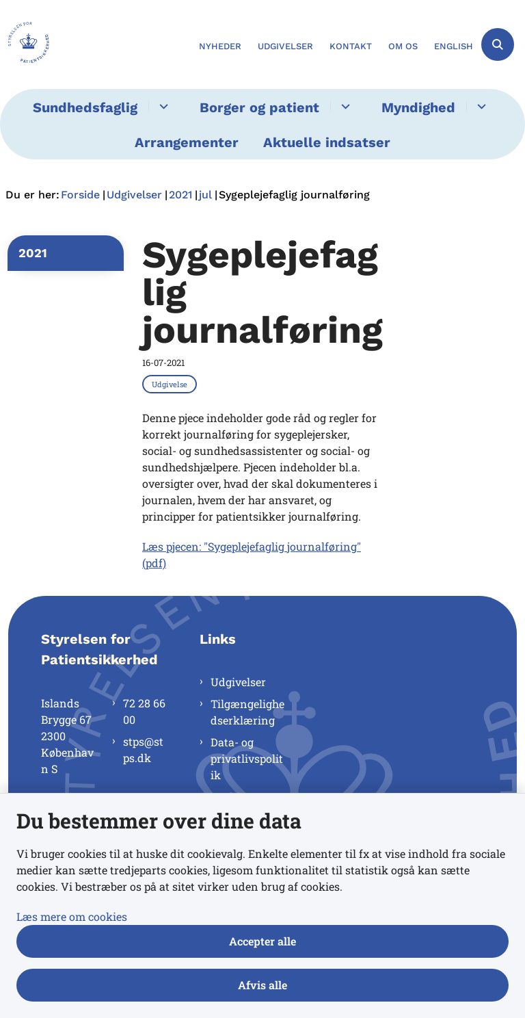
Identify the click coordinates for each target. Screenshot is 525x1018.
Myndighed (418, 107)
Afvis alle (262, 985)
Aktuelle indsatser (326, 142)
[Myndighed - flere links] (479, 106)
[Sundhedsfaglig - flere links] (161, 106)
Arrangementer (187, 142)
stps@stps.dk (143, 749)
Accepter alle (262, 941)
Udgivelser (238, 682)
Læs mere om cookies (71, 916)
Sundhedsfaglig (85, 107)
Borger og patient (259, 107)
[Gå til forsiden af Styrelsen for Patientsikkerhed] (24, 44)
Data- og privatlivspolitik (247, 758)
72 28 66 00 (144, 711)
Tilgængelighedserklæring (247, 711)
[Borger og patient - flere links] (343, 106)
